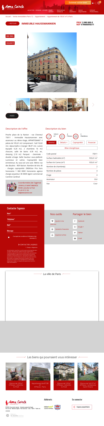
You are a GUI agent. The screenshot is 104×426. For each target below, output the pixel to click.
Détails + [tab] (63, 142)
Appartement (40, 16)
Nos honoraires (24, 408)
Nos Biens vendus (61, 11)
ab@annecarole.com (25, 193)
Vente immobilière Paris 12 (23, 16)
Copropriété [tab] (78, 142)
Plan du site (8, 408)
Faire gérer (51, 11)
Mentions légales (16, 408)
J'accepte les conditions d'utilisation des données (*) (24, 237)
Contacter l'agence (27, 245)
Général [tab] (51, 142)
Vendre (38, 10)
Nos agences (72, 11)
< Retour (12, 23)
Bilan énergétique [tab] (72, 148)
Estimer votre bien (78, 2)
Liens (29, 408)
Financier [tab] (92, 142)
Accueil (8, 16)
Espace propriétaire (81, 407)
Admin (33, 408)
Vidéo (12, 116)
